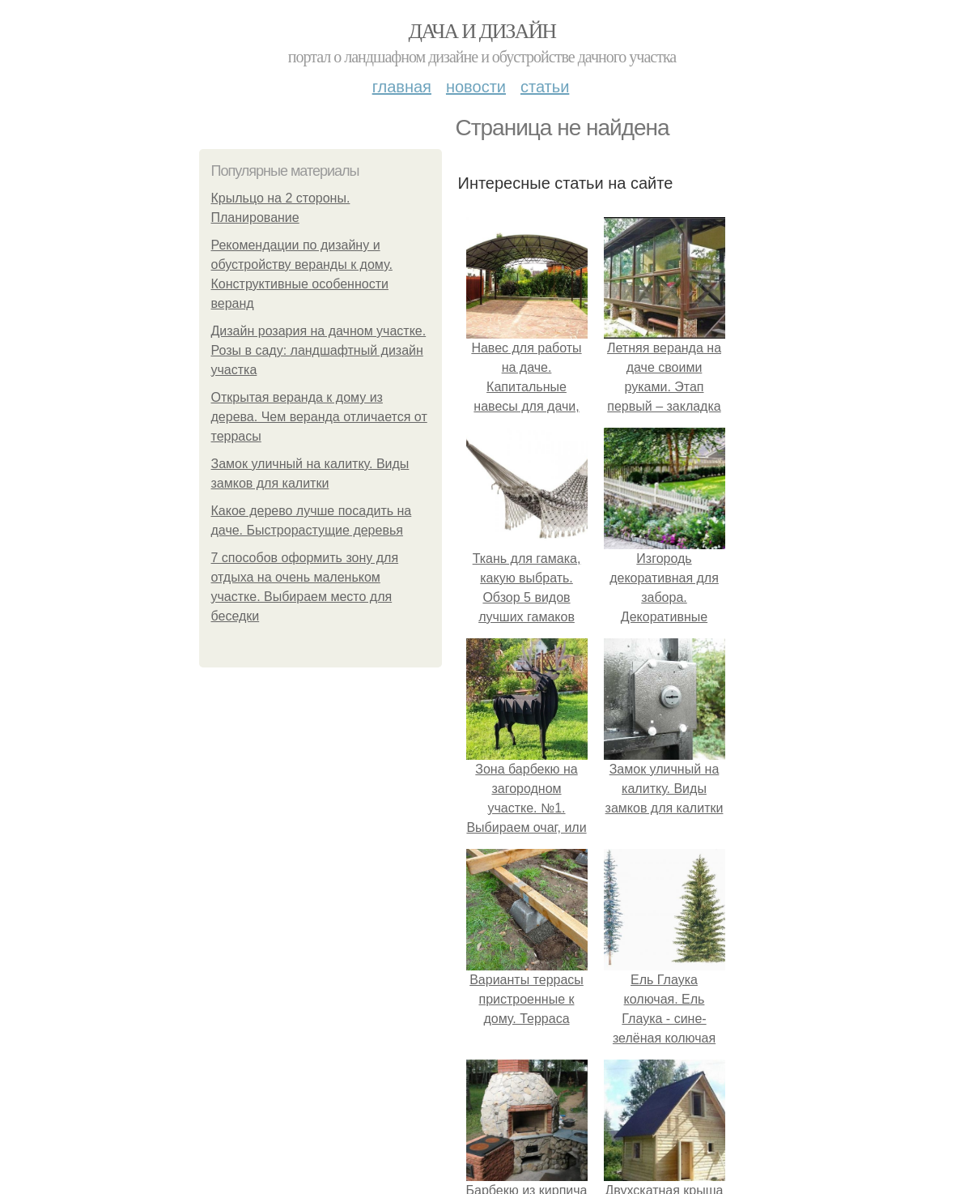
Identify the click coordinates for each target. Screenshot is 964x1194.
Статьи (544, 87)
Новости (476, 87)
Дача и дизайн (482, 31)
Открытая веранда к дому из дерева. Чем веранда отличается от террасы (319, 416)
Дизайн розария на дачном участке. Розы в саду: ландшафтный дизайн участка (319, 350)
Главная (401, 87)
